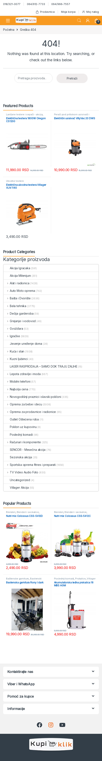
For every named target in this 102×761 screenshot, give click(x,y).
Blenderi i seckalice (28, 512)
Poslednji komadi (18, 434)
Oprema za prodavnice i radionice (30, 412)
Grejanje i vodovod (20, 321)
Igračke (12, 336)
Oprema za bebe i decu (23, 404)
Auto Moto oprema (19, 290)
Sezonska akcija (18, 457)
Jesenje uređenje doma (23, 343)
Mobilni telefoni (17, 381)
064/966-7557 (60, 4)
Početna (8, 29)
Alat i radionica (16, 283)
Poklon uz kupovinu (20, 427)
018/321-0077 (11, 4)
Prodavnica (45, 12)
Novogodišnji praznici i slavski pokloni (32, 396)
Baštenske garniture (17, 578)
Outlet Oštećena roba (21, 419)
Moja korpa (68, 11)
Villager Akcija (16, 487)
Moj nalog (90, 12)
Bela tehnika (15, 306)
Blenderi (10, 512)
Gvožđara (13, 328)
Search (79, 20)
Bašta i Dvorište (17, 298)
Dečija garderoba (19, 313)
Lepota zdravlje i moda (22, 374)
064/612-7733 (36, 4)
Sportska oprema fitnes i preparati (30, 464)
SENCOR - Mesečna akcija (24, 449)
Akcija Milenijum (17, 275)
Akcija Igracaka (17, 268)
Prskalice (80, 578)
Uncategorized (17, 480)
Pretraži (72, 78)
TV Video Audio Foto (21, 472)
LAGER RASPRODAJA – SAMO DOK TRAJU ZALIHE (40, 366)
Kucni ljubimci (16, 359)
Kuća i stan (14, 351)
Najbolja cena (16, 389)
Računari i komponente (22, 442)
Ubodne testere (15, 180)
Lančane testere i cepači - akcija (24, 114)
